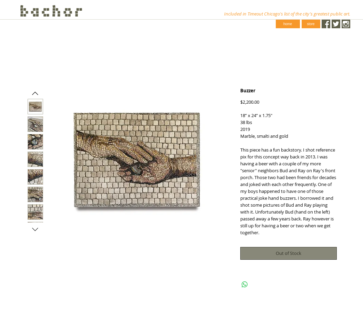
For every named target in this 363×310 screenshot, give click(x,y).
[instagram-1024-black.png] (346, 24)
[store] (311, 24)
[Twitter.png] (336, 24)
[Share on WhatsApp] (245, 284)
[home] (288, 24)
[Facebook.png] (326, 24)
